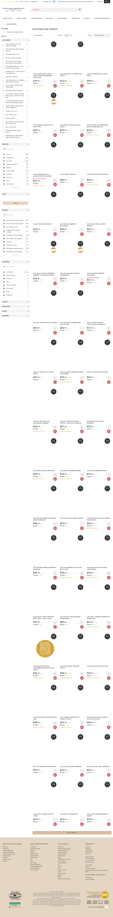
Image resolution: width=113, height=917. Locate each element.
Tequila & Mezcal (62, 863)
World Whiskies (61, 855)
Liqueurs (60, 875)
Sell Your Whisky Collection (64, 878)
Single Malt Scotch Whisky (64, 848)
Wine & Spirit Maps (89, 879)
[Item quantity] (55, 81)
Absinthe (60, 866)
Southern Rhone (34, 854)
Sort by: (90, 35)
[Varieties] (15, 149)
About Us (87, 866)
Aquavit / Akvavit (62, 870)
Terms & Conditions (54, 891)
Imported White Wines (35, 864)
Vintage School (89, 877)
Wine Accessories (7, 859)
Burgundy (32, 852)
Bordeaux (32, 850)
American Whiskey (62, 852)
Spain (31, 861)
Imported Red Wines (35, 848)
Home (3, 24)
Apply (15, 203)
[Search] (54, 9)
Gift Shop (5, 861)
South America (33, 857)
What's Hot (8, 18)
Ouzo (59, 868)
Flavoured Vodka (62, 873)
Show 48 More (72, 832)
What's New (5, 848)
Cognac (60, 857)
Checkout (99, 1)
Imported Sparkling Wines (36, 866)
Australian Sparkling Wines (9, 854)
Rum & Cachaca (62, 861)
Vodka (59, 871)
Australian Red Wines (8, 850)
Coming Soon (36, 18)
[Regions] (15, 215)
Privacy (61, 891)
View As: (60, 35)
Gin (59, 864)
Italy (31, 859)
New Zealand (33, 863)
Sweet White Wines (35, 868)
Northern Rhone (34, 855)
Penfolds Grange (7, 855)
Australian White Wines (8, 852)
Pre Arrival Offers (34, 870)
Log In (5, 1)
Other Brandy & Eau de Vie (64, 859)
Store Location (24, 1)
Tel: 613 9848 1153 (89, 858)
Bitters (59, 877)
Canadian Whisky (62, 854)
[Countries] (15, 266)
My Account (11, 1)
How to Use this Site (90, 868)
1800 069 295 (47, 1)
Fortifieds (5, 857)
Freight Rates (34, 1)
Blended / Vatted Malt (63, 850)
